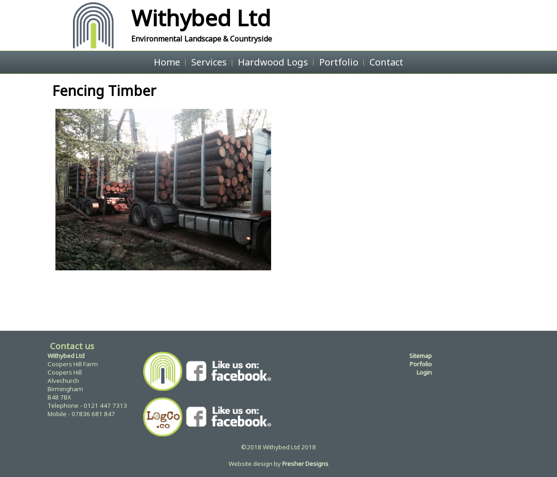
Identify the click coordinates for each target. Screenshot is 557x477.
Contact (386, 62)
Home (167, 62)
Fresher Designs (305, 463)
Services (209, 62)
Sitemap (420, 356)
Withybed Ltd (201, 18)
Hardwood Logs (273, 62)
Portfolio (338, 62)
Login (424, 372)
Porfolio (421, 364)
